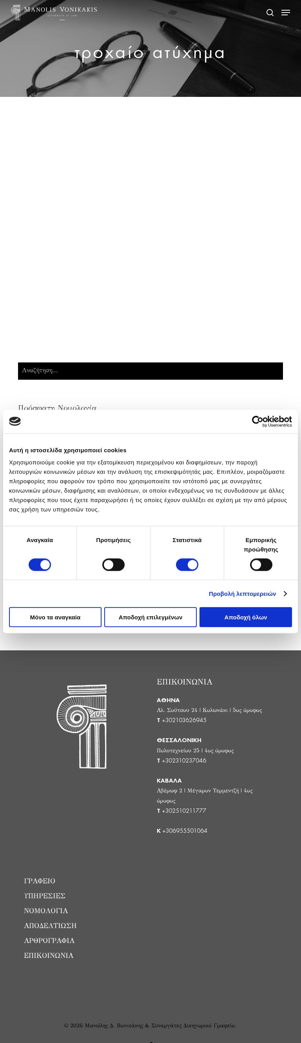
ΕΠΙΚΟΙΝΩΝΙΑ (48, 956)
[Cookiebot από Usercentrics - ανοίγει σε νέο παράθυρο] (257, 421)
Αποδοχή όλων (246, 617)
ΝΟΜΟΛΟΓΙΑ (46, 911)
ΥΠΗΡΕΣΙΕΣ (44, 896)
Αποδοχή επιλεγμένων (151, 617)
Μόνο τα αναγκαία (55, 617)
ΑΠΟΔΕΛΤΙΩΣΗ (50, 926)
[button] (285, 12)
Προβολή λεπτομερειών (242, 593)
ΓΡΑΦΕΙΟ (39, 881)
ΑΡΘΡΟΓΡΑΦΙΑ (49, 941)
